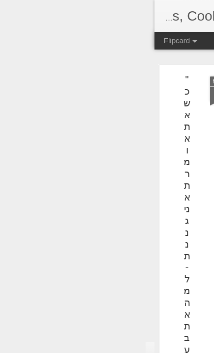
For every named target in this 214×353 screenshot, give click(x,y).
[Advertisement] (129, 142)
